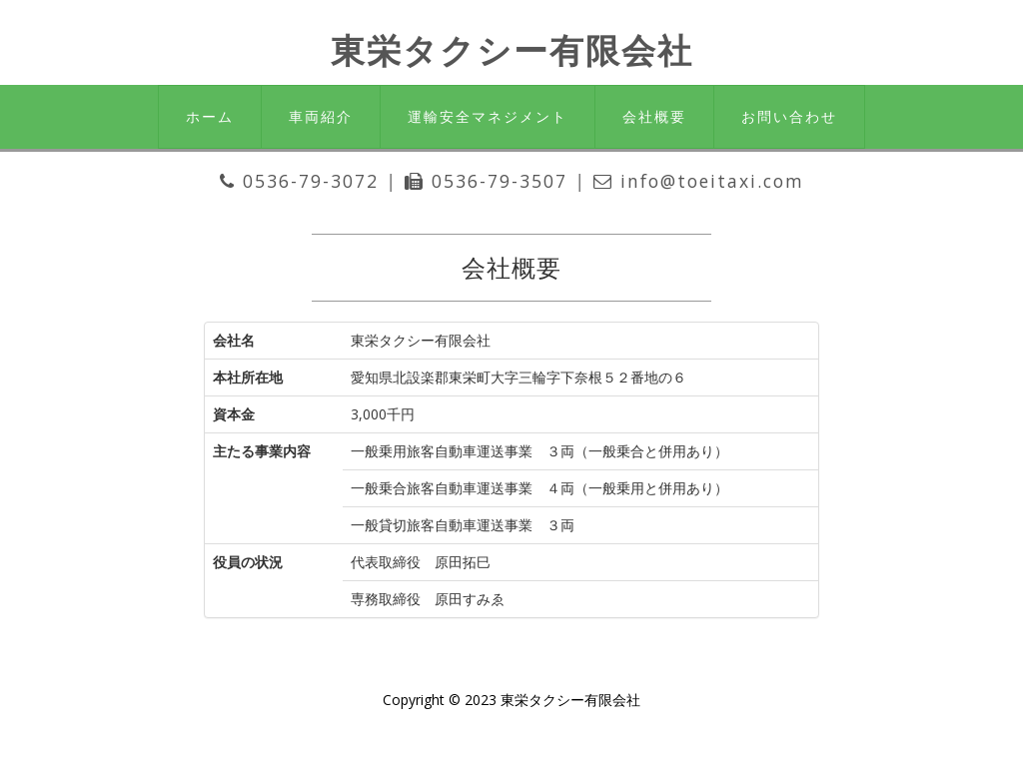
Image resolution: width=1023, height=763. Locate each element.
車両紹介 (321, 116)
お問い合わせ (789, 116)
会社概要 (654, 116)
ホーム (210, 116)
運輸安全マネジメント (487, 116)
